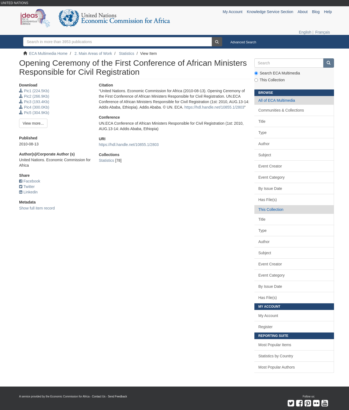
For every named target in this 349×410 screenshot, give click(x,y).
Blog (316, 12)
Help (328, 12)
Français (322, 32)
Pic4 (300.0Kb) (34, 107)
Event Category (271, 177)
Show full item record (37, 208)
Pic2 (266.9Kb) (34, 96)
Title (262, 121)
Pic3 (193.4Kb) (34, 102)
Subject (264, 155)
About (303, 12)
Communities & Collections (281, 110)
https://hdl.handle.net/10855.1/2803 (214, 107)
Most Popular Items (274, 345)
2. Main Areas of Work (93, 53)
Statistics (126, 53)
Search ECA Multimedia (277, 73)
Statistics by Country (275, 356)
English (305, 32)
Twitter (27, 186)
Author (264, 144)
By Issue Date (270, 188)
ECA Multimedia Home (48, 53)
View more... (33, 123)
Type (262, 132)
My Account (268, 315)
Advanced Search (243, 42)
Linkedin (28, 192)
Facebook (29, 181)
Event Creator (270, 166)
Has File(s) (267, 199)
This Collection (269, 80)
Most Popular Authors (276, 367)
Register (265, 327)
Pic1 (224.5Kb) (34, 91)
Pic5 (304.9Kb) (34, 112)
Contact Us (98, 396)
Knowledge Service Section (270, 12)
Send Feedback (117, 396)
